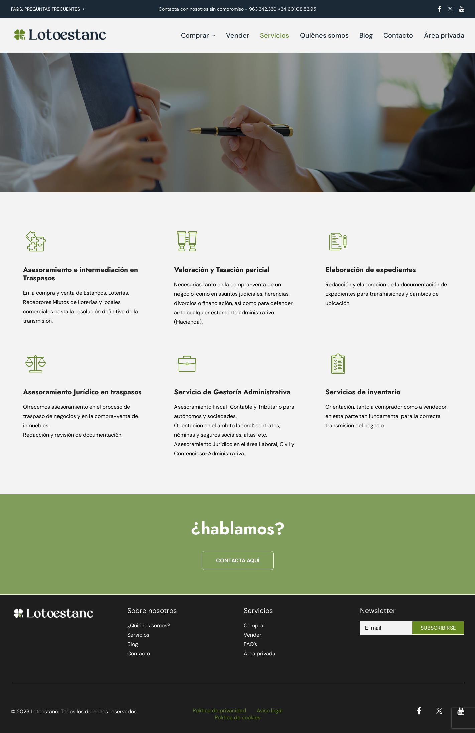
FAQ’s (250, 644)
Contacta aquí (237, 560)
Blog (366, 35)
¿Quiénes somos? (148, 625)
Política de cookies (237, 717)
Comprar (198, 35)
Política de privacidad (219, 710)
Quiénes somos (324, 35)
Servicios (274, 35)
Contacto (398, 35)
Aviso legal (270, 710)
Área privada (444, 35)
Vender (237, 35)
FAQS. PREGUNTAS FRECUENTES (47, 9)
